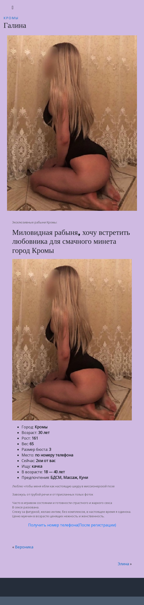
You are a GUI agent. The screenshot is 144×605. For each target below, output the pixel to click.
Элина (123, 563)
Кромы (11, 18)
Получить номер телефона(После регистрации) (72, 525)
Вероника (24, 547)
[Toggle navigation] (12, 7)
